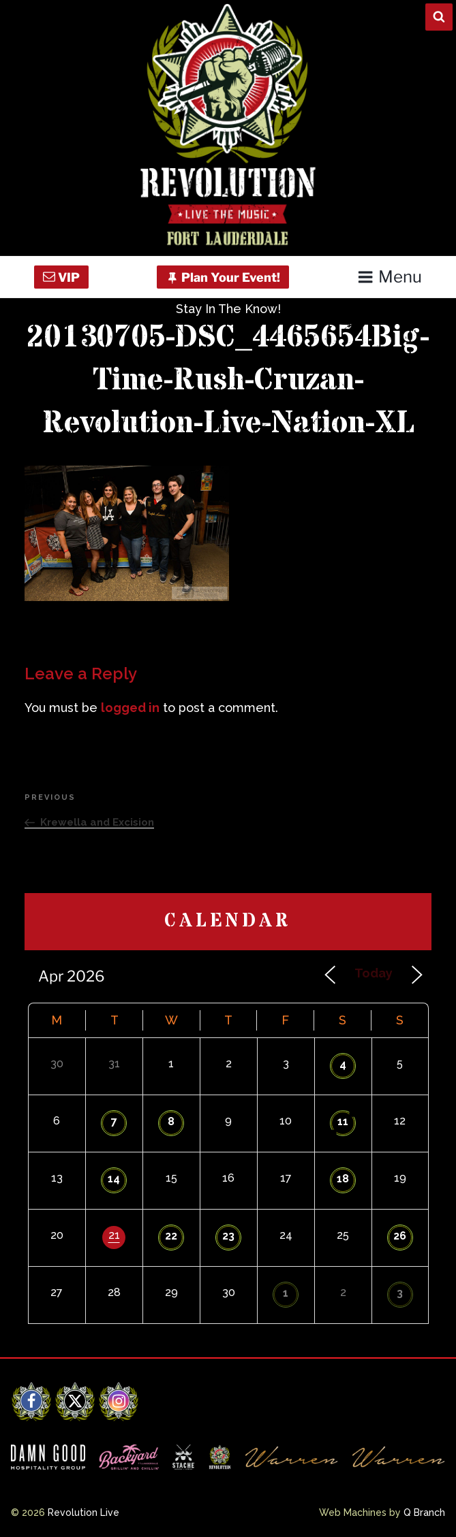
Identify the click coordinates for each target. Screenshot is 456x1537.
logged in (130, 707)
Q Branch (424, 1512)
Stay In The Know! (228, 309)
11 (342, 1121)
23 (228, 1235)
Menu (389, 277)
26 (399, 1235)
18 (343, 1178)
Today (373, 973)
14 (114, 1178)
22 (171, 1235)
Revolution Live (83, 1512)
